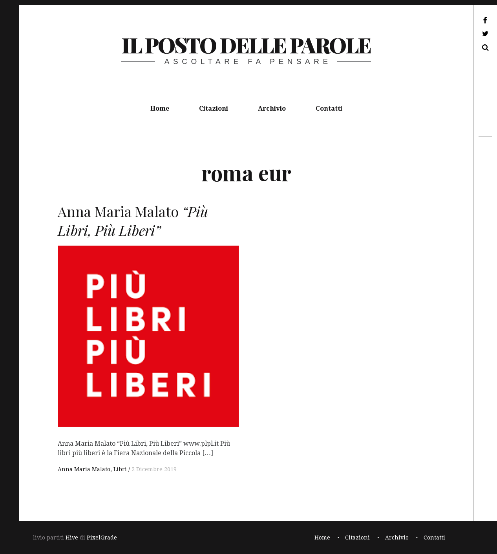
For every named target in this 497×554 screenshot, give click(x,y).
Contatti (329, 108)
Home (159, 108)
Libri (120, 469)
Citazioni (213, 108)
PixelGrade (102, 537)
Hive (72, 537)
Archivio (272, 108)
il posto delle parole (246, 45)
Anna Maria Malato (84, 469)
